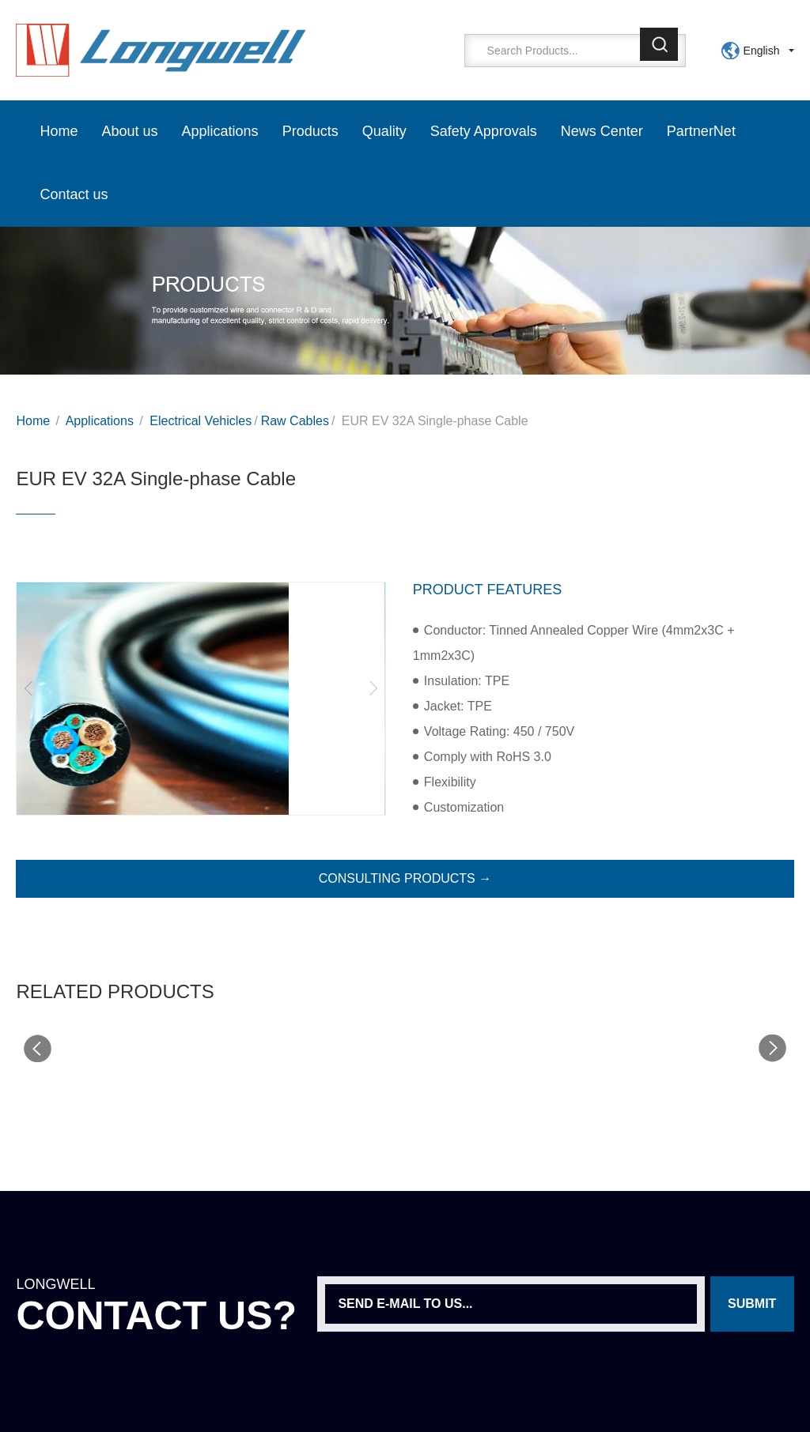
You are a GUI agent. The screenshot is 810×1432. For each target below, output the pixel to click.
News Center (602, 131)
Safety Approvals (483, 131)
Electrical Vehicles (201, 421)
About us (130, 131)
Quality (384, 131)
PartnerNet (701, 131)
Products (310, 131)
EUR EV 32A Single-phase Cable (435, 421)
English (762, 50)
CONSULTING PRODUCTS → (405, 878)
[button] (28, 688)
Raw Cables (295, 421)
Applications (220, 131)
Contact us (74, 194)
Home (59, 131)
